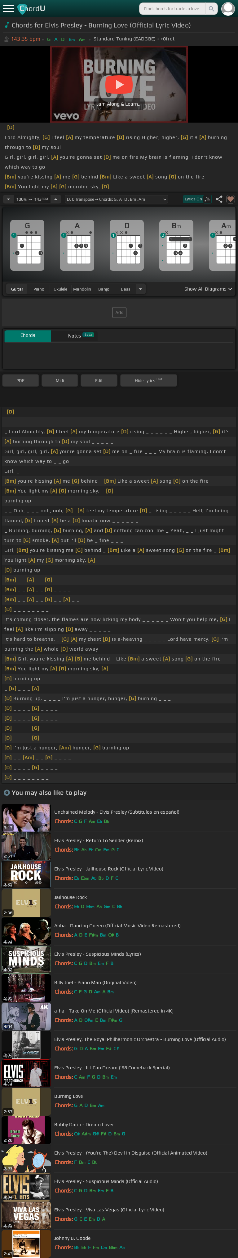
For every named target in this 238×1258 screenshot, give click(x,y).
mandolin (82, 289)
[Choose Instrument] (140, 289)
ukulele (60, 289)
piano (38, 289)
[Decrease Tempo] (8, 199)
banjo (103, 289)
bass (125, 289)
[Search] (211, 8)
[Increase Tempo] (56, 199)
